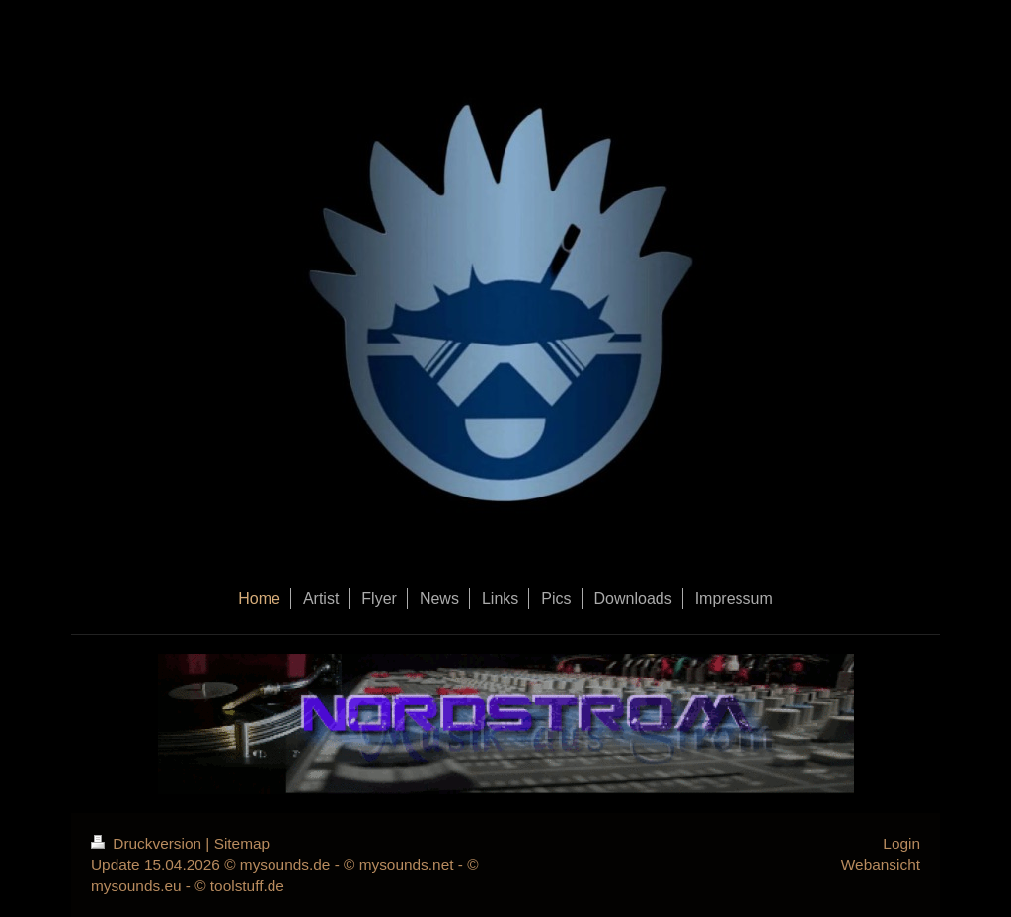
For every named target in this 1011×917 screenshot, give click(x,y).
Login (901, 843)
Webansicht (880, 864)
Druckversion (148, 843)
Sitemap (242, 843)
